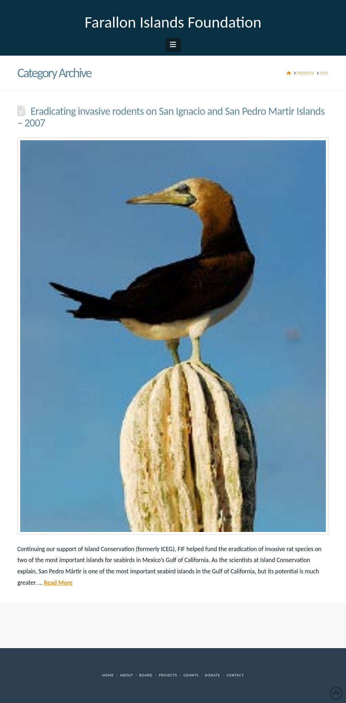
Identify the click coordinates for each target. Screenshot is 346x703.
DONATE (212, 675)
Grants (191, 675)
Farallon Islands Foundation (173, 22)
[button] (173, 44)
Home (108, 675)
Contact (235, 675)
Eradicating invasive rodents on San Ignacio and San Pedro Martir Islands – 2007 (170, 116)
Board (145, 675)
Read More (58, 582)
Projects (168, 675)
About (126, 675)
